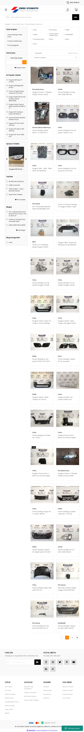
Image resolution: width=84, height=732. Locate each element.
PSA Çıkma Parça (38, 89)
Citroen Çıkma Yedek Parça (41, 127)
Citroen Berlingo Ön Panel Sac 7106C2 (41, 436)
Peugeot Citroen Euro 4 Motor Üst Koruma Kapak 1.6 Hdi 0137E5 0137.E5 (41, 474)
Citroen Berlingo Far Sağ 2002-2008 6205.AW (66, 93)
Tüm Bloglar (21, 230)
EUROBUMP (62, 623)
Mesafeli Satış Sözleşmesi (28, 688)
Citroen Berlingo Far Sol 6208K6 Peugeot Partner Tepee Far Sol (66, 284)
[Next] (26, 159)
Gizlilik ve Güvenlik (30, 692)
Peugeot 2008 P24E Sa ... (16, 169)
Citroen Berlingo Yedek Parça (33, 24)
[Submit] (37, 662)
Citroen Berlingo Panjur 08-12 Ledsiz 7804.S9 (41, 513)
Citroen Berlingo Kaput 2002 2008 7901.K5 (42, 589)
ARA (75, 17)
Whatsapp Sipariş (72, 728)
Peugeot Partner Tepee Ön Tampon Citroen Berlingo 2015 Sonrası (41, 322)
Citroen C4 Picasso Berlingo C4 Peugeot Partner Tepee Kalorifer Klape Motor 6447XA (67, 205)
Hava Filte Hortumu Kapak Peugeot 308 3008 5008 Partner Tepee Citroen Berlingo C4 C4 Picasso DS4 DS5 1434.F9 (67, 589)
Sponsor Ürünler (68, 687)
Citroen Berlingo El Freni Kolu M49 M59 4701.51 (40, 627)
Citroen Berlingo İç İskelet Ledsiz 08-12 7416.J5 (67, 513)
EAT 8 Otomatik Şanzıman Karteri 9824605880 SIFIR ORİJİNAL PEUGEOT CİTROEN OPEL (41, 208)
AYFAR (60, 89)
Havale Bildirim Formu (12, 702)
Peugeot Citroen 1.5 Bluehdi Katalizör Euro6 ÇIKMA (67, 474)
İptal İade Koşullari (30, 696)
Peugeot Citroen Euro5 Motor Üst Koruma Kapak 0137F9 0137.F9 (67, 436)
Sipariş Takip (47, 690)
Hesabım (46, 687)
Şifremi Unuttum (10, 694)
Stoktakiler (38, 53)
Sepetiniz (46, 698)
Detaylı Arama (20, 68)
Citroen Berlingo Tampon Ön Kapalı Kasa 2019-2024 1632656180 (41, 551)
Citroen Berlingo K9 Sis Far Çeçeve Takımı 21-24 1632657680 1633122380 (67, 131)
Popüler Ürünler (68, 690)
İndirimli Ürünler (68, 694)
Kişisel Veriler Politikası (31, 700)
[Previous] (6, 159)
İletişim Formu (9, 698)
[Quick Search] (13, 62)
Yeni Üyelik (8, 687)
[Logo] (25, 10)
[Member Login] (68, 10)
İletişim (7, 713)
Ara (24, 62)
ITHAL (60, 127)
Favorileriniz (47, 694)
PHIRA (34, 356)
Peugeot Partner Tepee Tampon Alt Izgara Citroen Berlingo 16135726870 (67, 322)
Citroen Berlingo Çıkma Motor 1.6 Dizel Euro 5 (40, 131)
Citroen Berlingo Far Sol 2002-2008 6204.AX (66, 551)
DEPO (34, 242)
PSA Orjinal (36, 204)
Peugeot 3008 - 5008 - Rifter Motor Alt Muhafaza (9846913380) (42, 169)
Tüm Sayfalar (20, 200)
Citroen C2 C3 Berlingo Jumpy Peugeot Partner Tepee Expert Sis (40, 246)
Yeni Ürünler (67, 698)
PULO (60, 356)
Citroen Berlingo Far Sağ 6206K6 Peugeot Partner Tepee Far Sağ (40, 284)
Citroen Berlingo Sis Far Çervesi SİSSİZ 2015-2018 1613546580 (41, 360)
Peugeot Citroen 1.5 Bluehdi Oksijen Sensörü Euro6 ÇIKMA (42, 93)
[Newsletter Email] (23, 662)
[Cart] (76, 10)
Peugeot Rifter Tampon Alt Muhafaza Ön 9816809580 (67, 244)
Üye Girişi (8, 690)
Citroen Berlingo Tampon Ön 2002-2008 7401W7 (66, 627)
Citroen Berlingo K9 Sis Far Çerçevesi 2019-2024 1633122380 (67, 169)
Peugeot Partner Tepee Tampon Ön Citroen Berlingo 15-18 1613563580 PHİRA (41, 398)
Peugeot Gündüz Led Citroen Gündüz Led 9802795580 (65, 398)
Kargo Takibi (9, 709)
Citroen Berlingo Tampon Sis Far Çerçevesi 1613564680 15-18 (66, 360)
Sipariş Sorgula (10, 705)
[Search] (42, 17)
